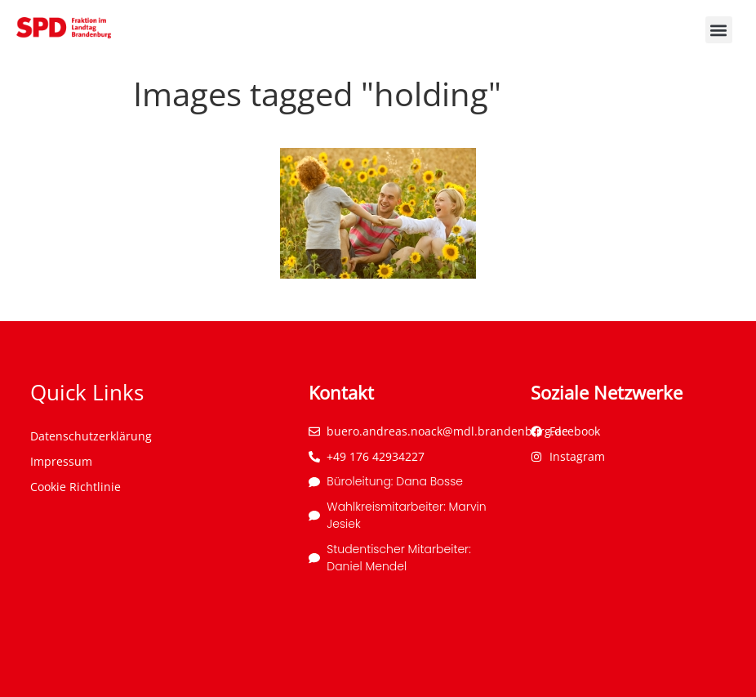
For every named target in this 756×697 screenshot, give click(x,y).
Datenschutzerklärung (91, 436)
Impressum (61, 461)
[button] (718, 29)
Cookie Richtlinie (75, 486)
